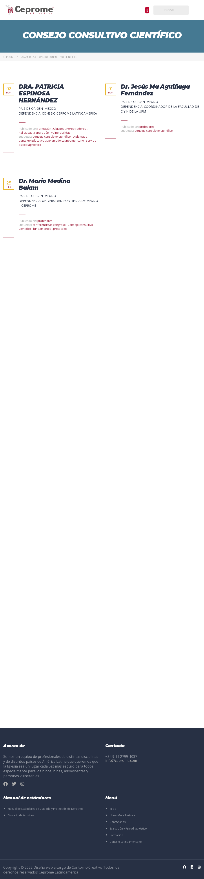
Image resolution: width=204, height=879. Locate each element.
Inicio (113, 809)
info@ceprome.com (121, 760)
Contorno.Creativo (87, 867)
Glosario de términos (21, 815)
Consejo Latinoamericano (126, 842)
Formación (116, 835)
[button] (147, 10)
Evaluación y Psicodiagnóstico (128, 828)
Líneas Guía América (122, 815)
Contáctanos (118, 822)
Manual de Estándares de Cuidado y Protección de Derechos (45, 809)
